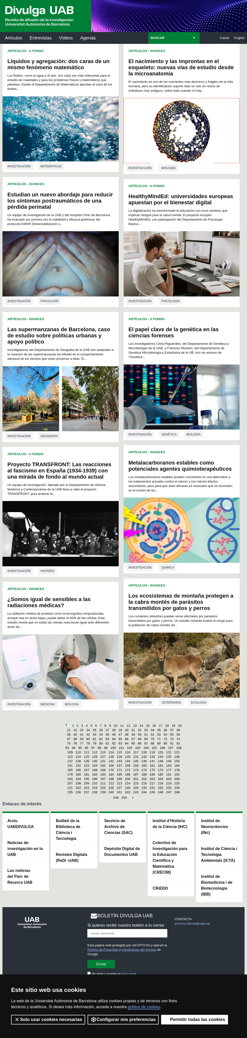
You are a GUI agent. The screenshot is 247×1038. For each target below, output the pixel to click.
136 (177, 757)
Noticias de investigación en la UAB (25, 849)
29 (120, 730)
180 (78, 774)
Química (167, 567)
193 (70, 779)
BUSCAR (158, 38)
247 (168, 792)
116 (127, 752)
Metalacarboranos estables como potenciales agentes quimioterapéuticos (180, 466)
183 (103, 774)
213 (119, 783)
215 (136, 783)
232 (160, 788)
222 (78, 788)
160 (144, 765)
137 (70, 761)
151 (70, 765)
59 (81, 739)
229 (136, 788)
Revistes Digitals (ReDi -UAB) (71, 857)
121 (168, 752)
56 (178, 734)
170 (111, 770)
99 (106, 748)
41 (81, 734)
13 (134, 725)
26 (101, 730)
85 (133, 743)
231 (152, 788)
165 (70, 770)
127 (103, 757)
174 (144, 770)
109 (70, 752)
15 (147, 725)
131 (136, 757)
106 (162, 748)
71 (159, 739)
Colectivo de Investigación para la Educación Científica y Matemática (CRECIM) (170, 857)
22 (75, 730)
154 (94, 765)
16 (154, 725)
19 (173, 725)
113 (103, 752)
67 (133, 739)
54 (165, 734)
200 (127, 779)
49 (133, 734)
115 (119, 752)
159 (136, 765)
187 (136, 774)
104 (146, 748)
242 (127, 792)
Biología (72, 704)
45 (107, 734)
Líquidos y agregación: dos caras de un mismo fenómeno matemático (58, 64)
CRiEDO (160, 888)
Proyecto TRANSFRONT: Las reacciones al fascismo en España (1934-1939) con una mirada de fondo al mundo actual (59, 470)
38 (178, 730)
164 (177, 765)
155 (103, 765)
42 (88, 734)
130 (127, 757)
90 (165, 743)
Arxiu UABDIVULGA (20, 824)
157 (119, 765)
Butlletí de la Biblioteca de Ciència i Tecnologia (68, 830)
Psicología (49, 301)
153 (86, 765)
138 (78, 761)
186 (127, 774)
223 (86, 788)
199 (119, 779)
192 (177, 774)
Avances (36, 184)
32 (139, 730)
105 (154, 748)
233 (168, 788)
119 (152, 752)
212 (111, 783)
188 (144, 774)
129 (119, 757)
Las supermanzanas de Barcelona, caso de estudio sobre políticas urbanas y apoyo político (58, 335)
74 (178, 739)
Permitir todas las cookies (194, 1019)
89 (159, 743)
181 (86, 774)
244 (144, 792)
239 (103, 792)
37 (171, 730)
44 (101, 734)
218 (160, 783)
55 (171, 734)
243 (136, 792)
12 (128, 725)
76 (75, 743)
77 (81, 743)
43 (94, 734)
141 (103, 761)
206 (177, 779)
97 (93, 748)
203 (152, 779)
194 (78, 779)
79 (94, 743)
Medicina (47, 704)
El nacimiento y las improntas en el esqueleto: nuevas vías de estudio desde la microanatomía (181, 67)
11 (122, 725)
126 (94, 757)
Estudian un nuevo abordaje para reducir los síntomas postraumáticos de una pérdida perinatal (60, 200)
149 (168, 761)
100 (113, 748)
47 (120, 734)
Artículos (13, 37)
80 (101, 743)
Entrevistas (41, 37)
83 (120, 743)
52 (152, 734)
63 (107, 739)
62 (101, 739)
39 (68, 734)
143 (119, 761)
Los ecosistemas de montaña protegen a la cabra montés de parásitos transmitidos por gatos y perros (181, 602)
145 (136, 761)
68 (139, 739)
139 (86, 761)
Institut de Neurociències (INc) (214, 827)
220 (177, 783)
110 (78, 752)
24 (88, 730)
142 (111, 761)
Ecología (199, 702)
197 (103, 779)
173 (136, 770)
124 (78, 757)
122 (177, 752)
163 (168, 765)
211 (103, 783)
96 (86, 748)
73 (171, 739)
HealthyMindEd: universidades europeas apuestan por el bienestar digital (181, 199)
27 (107, 730)
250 (124, 797)
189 (152, 774)
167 (86, 770)
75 (68, 743)
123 (70, 757)
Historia (47, 571)
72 (165, 739)
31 (133, 730)
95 (80, 748)
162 (160, 765)
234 (177, 788)
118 (144, 752)
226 (111, 788)
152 (78, 765)
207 (70, 783)
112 (94, 752)
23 (81, 730)
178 (177, 770)
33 (146, 730)
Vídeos (66, 37)
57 (68, 739)
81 (107, 743)
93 (67, 748)
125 (86, 757)
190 (160, 774)
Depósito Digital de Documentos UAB (122, 852)
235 (70, 792)
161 (152, 765)
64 (113, 739)
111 (86, 752)
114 (111, 752)
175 (152, 770)
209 (86, 783)
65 (120, 739)
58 (75, 739)
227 (119, 788)
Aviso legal (128, 974)
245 (152, 792)
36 (165, 730)
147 (152, 761)
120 (160, 752)
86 (139, 743)
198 (111, 779)
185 (119, 774)
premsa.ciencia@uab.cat (192, 923)
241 (119, 792)
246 (160, 792)
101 (121, 748)
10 (115, 725)
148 (160, 761)
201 (136, 779)
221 (70, 788)
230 (144, 788)
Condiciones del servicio (139, 950)
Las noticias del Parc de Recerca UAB (19, 876)
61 (94, 739)
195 (86, 779)
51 (146, 734)
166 (78, 770)
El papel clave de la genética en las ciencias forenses (174, 332)
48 (126, 734)
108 (179, 748)
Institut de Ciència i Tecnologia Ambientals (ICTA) (219, 855)
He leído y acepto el (111, 974)
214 (127, 783)
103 (138, 748)
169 (103, 770)
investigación (19, 166)
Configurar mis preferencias (123, 1019)
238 (94, 792)
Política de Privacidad (102, 950)
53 (159, 734)
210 (94, 783)
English (239, 38)
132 (144, 757)
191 (168, 774)
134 (160, 757)
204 (160, 779)
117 (136, 752)
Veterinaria (171, 702)
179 (70, 774)
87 (146, 743)
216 (144, 783)
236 (78, 792)
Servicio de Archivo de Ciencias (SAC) (118, 827)
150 (177, 761)
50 (139, 734)
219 (168, 783)
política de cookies (144, 1007)
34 (152, 730)
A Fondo (36, 51)
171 (119, 770)
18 (167, 725)
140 (94, 761)
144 (127, 761)
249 (116, 797)
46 (113, 734)
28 (113, 730)
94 (73, 748)
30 (126, 730)
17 (160, 725)
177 (168, 770)
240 (111, 792)
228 (127, 788)
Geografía (49, 436)
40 (75, 734)
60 (88, 739)
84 (126, 743)
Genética (168, 434)
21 (68, 730)
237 (86, 792)
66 (126, 739)
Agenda (87, 37)
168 (94, 770)
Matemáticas (51, 166)
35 (159, 730)
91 (171, 743)
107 (170, 748)
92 (178, 743)
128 (111, 757)
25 (94, 730)
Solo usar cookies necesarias (48, 1019)
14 (141, 725)
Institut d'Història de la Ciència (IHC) (170, 824)
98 (99, 748)
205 (168, 779)
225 (103, 788)
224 (94, 788)
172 (127, 770)
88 (152, 743)
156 (111, 765)
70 (152, 739)
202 (144, 779)
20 (180, 725)
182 (94, 774)
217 (152, 783)
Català (224, 38)
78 (88, 743)
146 (144, 761)
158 (127, 765)
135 (168, 757)
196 (94, 779)
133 (152, 757)
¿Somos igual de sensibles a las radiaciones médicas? (49, 602)
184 (111, 774)
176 (160, 770)
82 (113, 743)
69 (146, 739)
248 (177, 792)
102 (129, 748)
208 (78, 783)
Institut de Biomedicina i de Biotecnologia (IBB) (216, 885)
